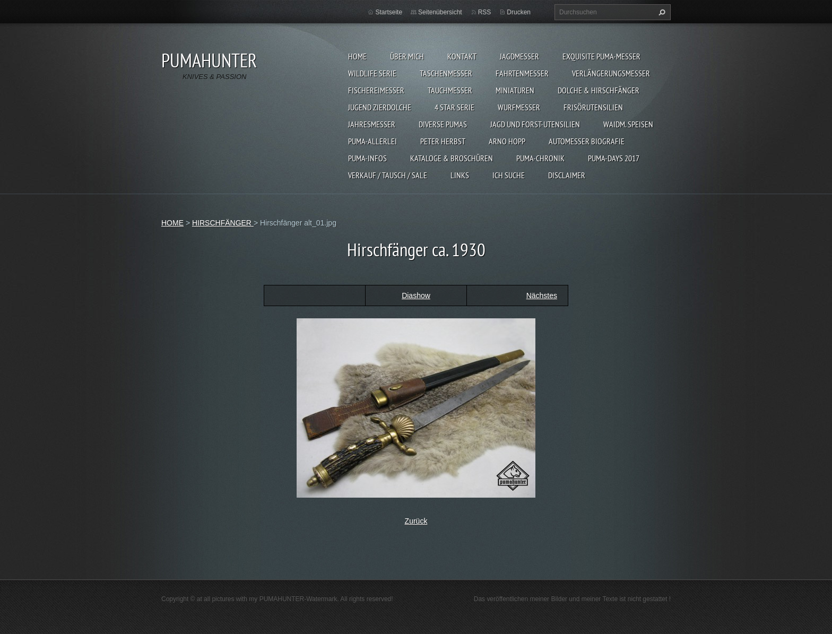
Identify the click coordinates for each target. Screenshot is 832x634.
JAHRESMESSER (371, 124)
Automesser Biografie (587, 141)
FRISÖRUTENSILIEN (593, 107)
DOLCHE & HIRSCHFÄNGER (598, 90)
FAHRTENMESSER (522, 73)
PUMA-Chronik (540, 158)
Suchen (661, 12)
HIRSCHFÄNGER (223, 223)
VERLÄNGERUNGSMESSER (611, 73)
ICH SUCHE (508, 175)
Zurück (416, 521)
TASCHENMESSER (446, 73)
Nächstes (541, 295)
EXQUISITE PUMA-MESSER (601, 56)
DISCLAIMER (566, 175)
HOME (357, 56)
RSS (484, 12)
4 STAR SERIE (454, 107)
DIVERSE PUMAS (443, 124)
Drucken (519, 12)
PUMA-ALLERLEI (372, 141)
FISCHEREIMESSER (376, 90)
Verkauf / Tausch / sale (387, 175)
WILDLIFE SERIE (372, 73)
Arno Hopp (507, 141)
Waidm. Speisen (628, 124)
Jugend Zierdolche (379, 107)
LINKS (459, 175)
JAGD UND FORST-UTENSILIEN (535, 124)
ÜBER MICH (407, 56)
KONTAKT (461, 56)
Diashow (416, 295)
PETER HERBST (442, 141)
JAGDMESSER (519, 56)
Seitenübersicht (440, 12)
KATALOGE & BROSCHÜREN (451, 158)
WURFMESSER (519, 107)
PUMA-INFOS (367, 158)
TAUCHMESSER (450, 90)
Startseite (388, 12)
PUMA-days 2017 (613, 158)
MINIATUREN (515, 90)
